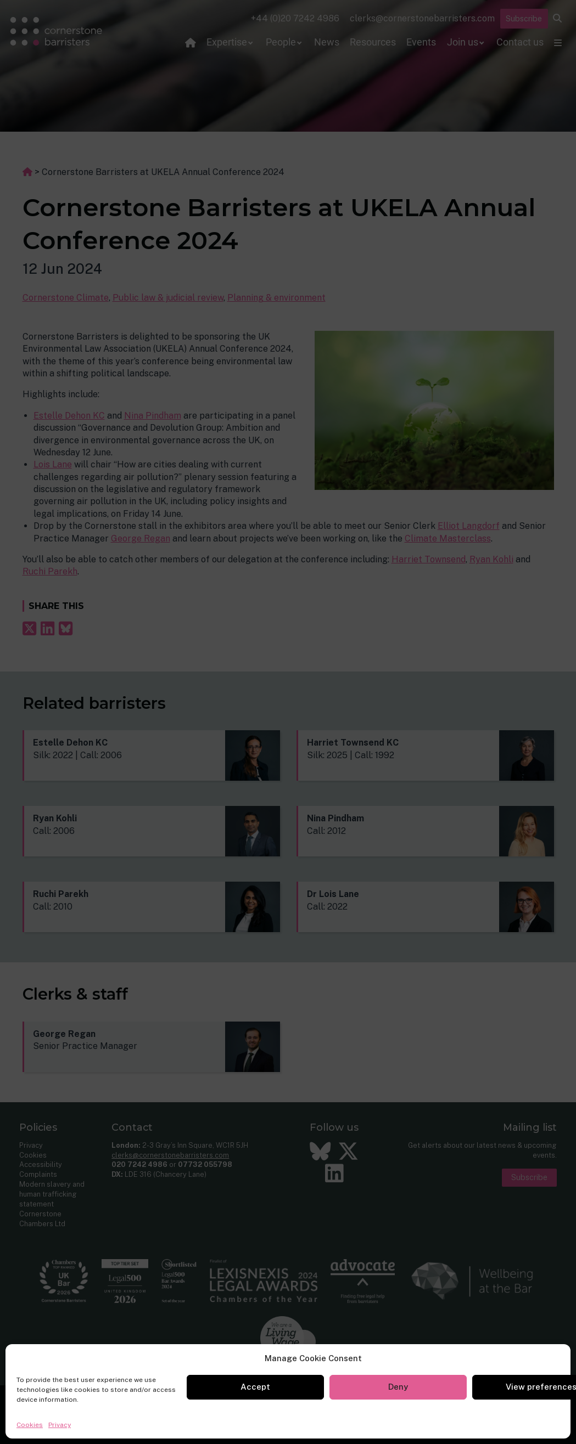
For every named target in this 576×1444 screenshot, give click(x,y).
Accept (255, 1386)
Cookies (29, 1425)
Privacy (59, 1425)
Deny (398, 1386)
